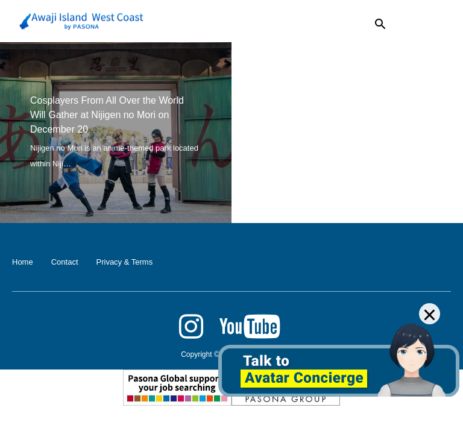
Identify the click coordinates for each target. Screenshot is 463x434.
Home (22, 261)
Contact (64, 261)
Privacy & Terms (124, 261)
